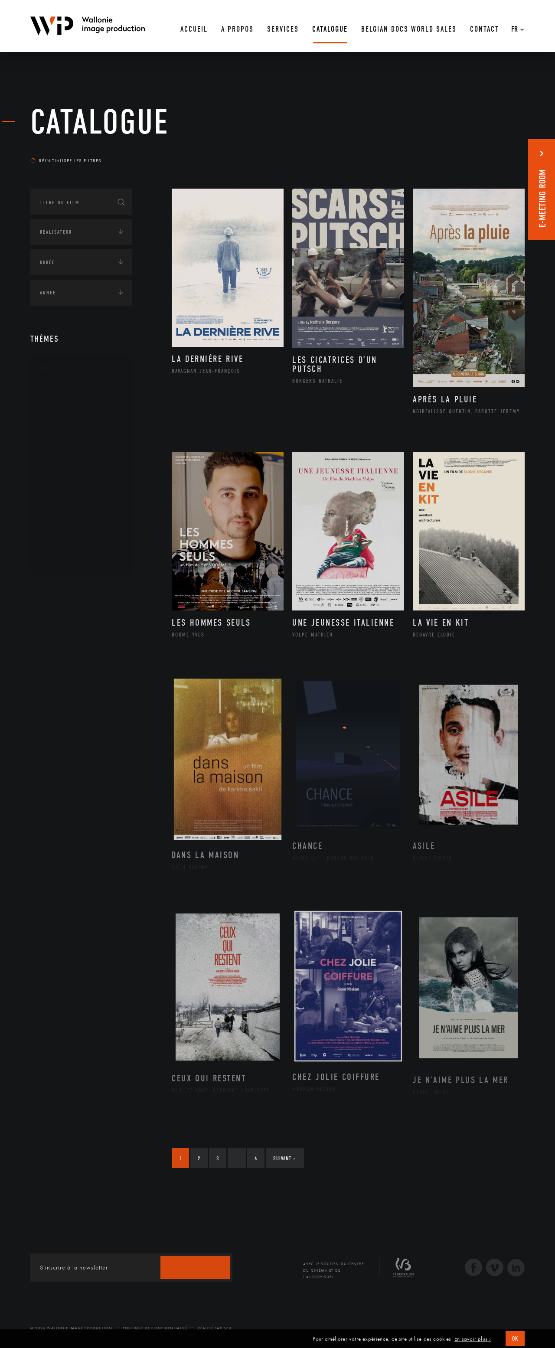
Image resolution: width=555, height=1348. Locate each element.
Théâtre (59, 559)
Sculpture (62, 546)
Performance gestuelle (82, 518)
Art (43, 368)
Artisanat (62, 408)
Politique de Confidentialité (155, 1328)
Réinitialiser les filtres (65, 160)
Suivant (284, 1158)
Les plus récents (503, 152)
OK (515, 1338)
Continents (54, 589)
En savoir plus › (472, 1339)
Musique (60, 477)
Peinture (60, 504)
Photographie (68, 532)
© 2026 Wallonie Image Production (71, 1328)
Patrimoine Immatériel (81, 490)
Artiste (58, 422)
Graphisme (63, 449)
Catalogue (99, 122)
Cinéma (58, 435)
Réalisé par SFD (215, 1328)
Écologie (51, 616)
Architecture (67, 394)
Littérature (64, 463)
